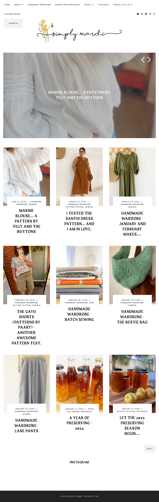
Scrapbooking (12, 14)
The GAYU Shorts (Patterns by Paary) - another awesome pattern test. (26, 327)
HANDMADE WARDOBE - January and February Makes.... (132, 223)
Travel (87, 4)
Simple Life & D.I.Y (123, 4)
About (17, 4)
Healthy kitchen (126, 411)
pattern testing (75, 207)
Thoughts (103, 4)
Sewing (33, 204)
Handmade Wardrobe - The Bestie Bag (132, 317)
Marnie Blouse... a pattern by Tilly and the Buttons (27, 221)
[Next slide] (149, 60)
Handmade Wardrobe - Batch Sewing (79, 314)
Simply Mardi (76, 496)
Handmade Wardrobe (39, 4)
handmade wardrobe (79, 204)
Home (7, 4)
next (149, 448)
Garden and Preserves (67, 4)
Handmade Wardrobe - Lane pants (26, 426)
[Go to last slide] (143, 60)
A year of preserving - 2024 (79, 423)
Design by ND (91, 496)
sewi (91, 302)
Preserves (86, 411)
